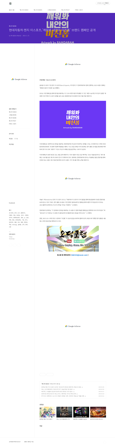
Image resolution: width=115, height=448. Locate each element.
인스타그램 (14, 245)
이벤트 (10, 215)
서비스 (22, 215)
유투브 (18, 245)
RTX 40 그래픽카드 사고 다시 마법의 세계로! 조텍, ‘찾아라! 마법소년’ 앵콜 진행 (62, 396)
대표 (15, 222)
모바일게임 (18, 220)
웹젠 (22, 222)
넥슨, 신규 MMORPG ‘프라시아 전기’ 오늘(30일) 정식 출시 (57, 389)
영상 (13, 220)
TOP (104, 442)
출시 (28, 217)
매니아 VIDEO (24, 10)
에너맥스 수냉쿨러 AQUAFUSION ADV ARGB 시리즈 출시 (57, 391)
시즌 (10, 227)
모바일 (18, 215)
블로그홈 (11, 10)
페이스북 (10, 245)
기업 (23, 220)
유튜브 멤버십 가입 (29, 441)
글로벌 (19, 224)
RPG (26, 220)
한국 (26, 224)
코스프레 (11, 213)
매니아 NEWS (38, 10)
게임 (14, 215)
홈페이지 (23, 213)
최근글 (10, 138)
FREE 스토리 (79, 10)
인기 (19, 213)
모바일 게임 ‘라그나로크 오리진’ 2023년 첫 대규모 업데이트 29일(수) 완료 (61, 387)
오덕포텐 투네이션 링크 (14, 441)
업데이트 (11, 222)
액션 (10, 224)
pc (24, 217)
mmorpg (14, 224)
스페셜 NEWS (52, 10)
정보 (22, 217)
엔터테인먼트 (16, 217)
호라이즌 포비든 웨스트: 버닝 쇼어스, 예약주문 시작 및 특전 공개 (58, 394)
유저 (15, 213)
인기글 (16, 138)
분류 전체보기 (12, 109)
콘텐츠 (26, 215)
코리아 (10, 217)
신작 (23, 224)
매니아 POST (65, 10)
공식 (19, 222)
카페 (10, 220)
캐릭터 (25, 222)
